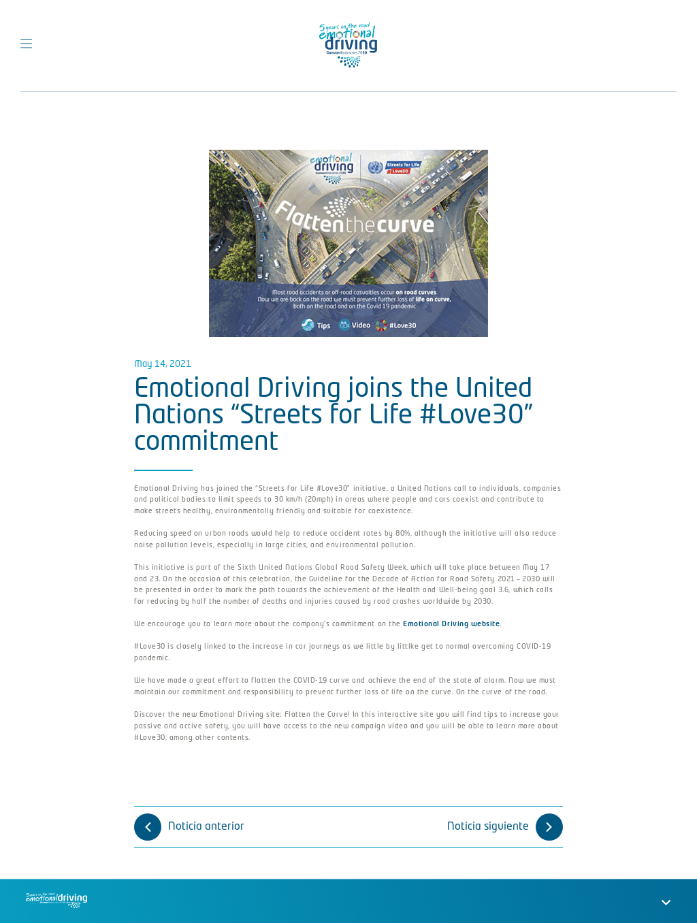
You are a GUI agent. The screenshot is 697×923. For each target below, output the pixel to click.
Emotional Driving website (451, 624)
